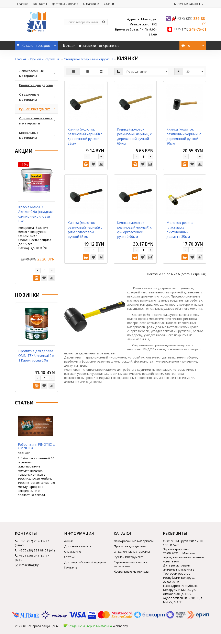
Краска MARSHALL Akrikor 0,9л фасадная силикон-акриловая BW (35, 214)
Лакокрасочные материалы (134, 541)
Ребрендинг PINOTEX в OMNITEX (36, 446)
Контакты (40, 4)
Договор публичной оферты (85, 562)
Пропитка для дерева (130, 546)
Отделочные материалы (132, 551)
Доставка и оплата (65, 4)
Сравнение (109, 46)
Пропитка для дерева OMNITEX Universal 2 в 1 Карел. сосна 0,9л (36, 356)
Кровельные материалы (131, 571)
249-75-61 (189, 29)
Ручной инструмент (45, 59)
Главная (22, 4)
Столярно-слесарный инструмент (88, 59)
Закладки (87, 46)
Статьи (109, 4)
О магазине (91, 4)
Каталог (36, 44)
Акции (69, 46)
